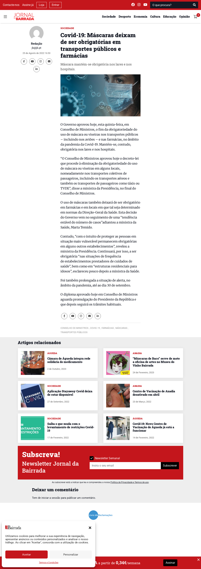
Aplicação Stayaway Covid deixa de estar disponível (69, 392)
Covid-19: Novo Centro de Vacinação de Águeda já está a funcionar (153, 427)
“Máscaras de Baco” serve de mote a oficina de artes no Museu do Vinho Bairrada (156, 362)
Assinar (170, 562)
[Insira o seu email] (125, 465)
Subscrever (170, 465)
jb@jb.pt (36, 47)
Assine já (28, 5)
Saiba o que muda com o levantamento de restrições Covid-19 (70, 427)
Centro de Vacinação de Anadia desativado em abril (154, 392)
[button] (90, 527)
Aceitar (26, 554)
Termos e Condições (48, 562)
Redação (36, 43)
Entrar (55, 5)
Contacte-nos (11, 5)
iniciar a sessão (50, 497)
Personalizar (70, 554)
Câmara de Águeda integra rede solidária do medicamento (68, 360)
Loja (41, 5)
